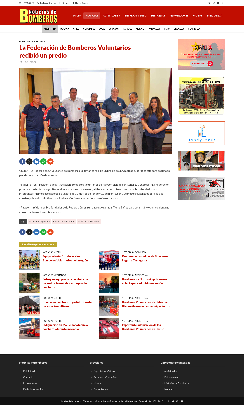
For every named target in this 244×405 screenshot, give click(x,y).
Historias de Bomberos (176, 383)
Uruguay (179, 29)
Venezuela (194, 29)
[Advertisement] (201, 253)
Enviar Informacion (33, 389)
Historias (158, 15)
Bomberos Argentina (39, 221)
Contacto (28, 377)
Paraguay (154, 29)
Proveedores (179, 15)
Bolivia (64, 29)
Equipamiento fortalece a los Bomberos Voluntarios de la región (65, 258)
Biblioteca (214, 15)
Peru (167, 29)
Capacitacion (101, 389)
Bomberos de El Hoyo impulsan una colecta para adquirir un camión (144, 281)
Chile (76, 29)
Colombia (89, 29)
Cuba (102, 29)
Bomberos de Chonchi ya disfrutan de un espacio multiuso (67, 304)
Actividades (111, 15)
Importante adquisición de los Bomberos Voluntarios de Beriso (143, 327)
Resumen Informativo (105, 377)
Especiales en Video (104, 370)
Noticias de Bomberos (89, 221)
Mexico (140, 29)
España (127, 29)
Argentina (50, 29)
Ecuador (114, 29)
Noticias (92, 15)
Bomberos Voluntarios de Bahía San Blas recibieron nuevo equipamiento (145, 304)
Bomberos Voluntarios (64, 221)
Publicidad (29, 370)
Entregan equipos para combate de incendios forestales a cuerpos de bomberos (65, 283)
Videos (197, 15)
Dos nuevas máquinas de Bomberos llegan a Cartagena (145, 258)
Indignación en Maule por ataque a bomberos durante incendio (65, 327)
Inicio (77, 15)
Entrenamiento (135, 15)
